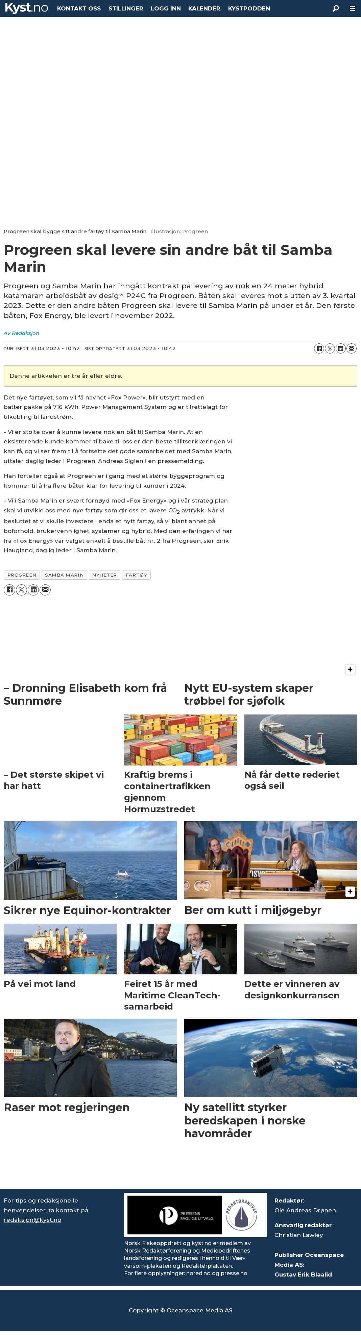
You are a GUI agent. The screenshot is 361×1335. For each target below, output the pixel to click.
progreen (21, 575)
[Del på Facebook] (319, 348)
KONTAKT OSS (79, 8)
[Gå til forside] (26, 8)
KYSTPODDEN (249, 8)
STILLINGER (126, 8)
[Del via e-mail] (351, 348)
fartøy (136, 575)
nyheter (104, 575)
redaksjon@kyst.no (32, 1219)
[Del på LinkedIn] (341, 348)
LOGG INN (166, 8)
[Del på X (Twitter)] (330, 348)
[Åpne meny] (352, 8)
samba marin (64, 575)
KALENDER (204, 8)
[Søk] (335, 8)
